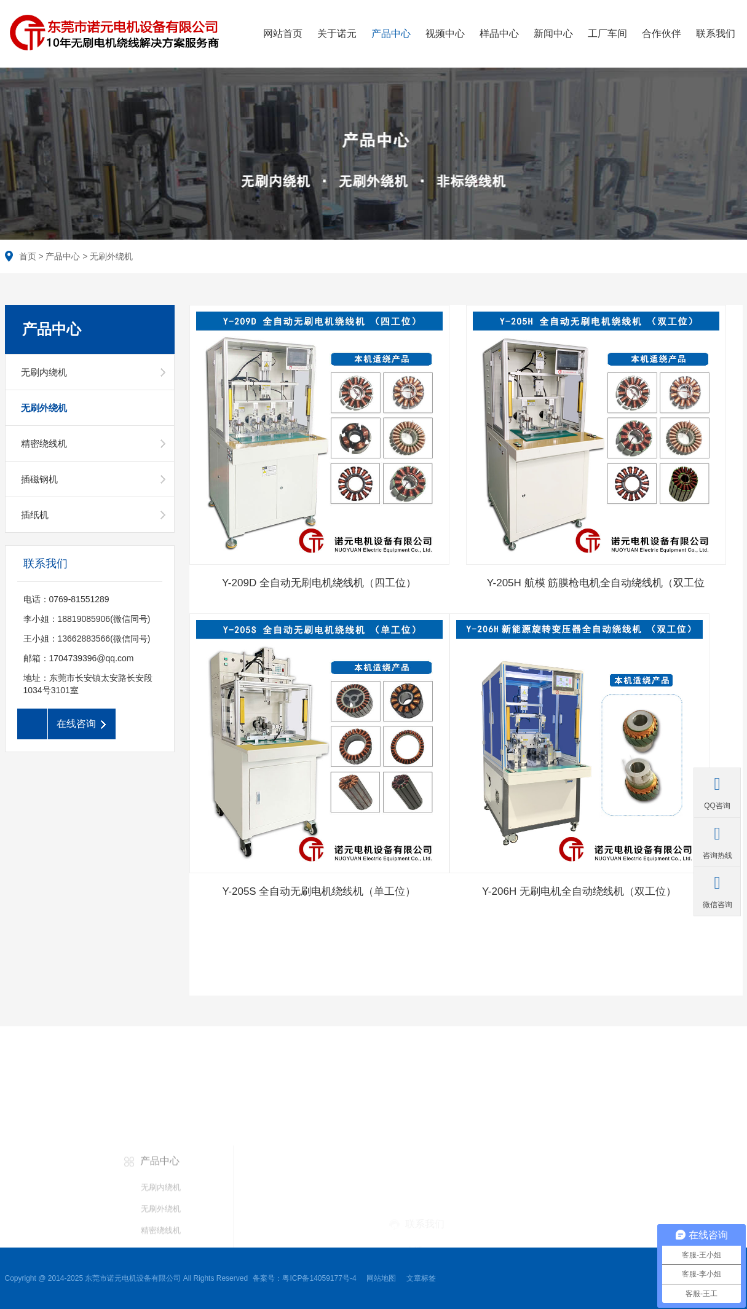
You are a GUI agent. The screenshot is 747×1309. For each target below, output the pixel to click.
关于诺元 (337, 33)
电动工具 (39, 1217)
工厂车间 (607, 33)
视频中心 (445, 33)
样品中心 (499, 33)
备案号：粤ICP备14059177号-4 (306, 1278)
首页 (27, 256)
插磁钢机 (39, 479)
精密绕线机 (44, 443)
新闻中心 (553, 33)
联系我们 (715, 33)
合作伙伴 (661, 33)
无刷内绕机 (44, 372)
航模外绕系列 (47, 1238)
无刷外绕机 (111, 256)
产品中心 (391, 33)
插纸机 (35, 514)
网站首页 (282, 33)
